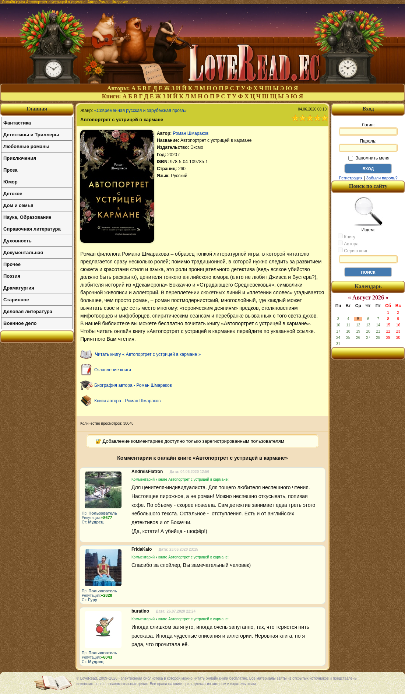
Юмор (10, 182)
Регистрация (350, 178)
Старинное (16, 299)
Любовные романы (26, 146)
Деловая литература (27, 311)
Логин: (368, 129)
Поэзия (11, 276)
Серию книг (352, 250)
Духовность (17, 240)
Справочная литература (32, 229)
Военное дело (20, 323)
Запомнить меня (368, 158)
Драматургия (18, 288)
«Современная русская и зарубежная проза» (140, 110)
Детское (12, 193)
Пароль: (368, 145)
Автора (348, 243)
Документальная (23, 252)
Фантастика (17, 123)
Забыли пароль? (382, 178)
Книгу (346, 236)
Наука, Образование (27, 217)
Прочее (12, 264)
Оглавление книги (112, 369)
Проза (10, 170)
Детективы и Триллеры (31, 134)
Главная (37, 109)
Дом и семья (18, 205)
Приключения (19, 158)
